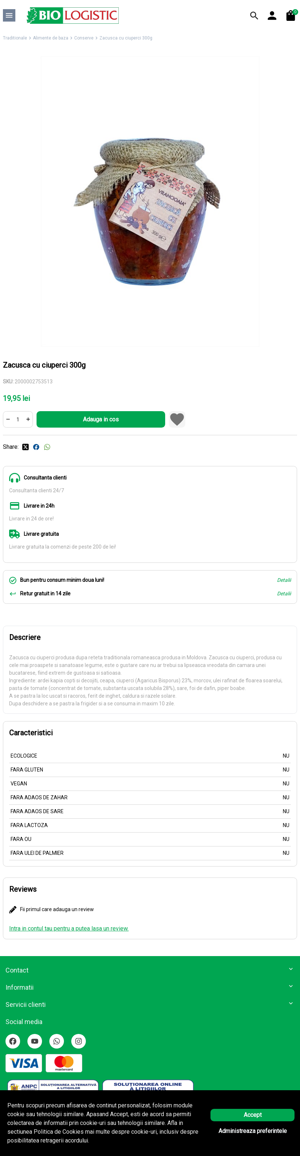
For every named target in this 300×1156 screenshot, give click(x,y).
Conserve (84, 38)
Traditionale (15, 38)
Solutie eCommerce (130, 1142)
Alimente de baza (50, 38)
